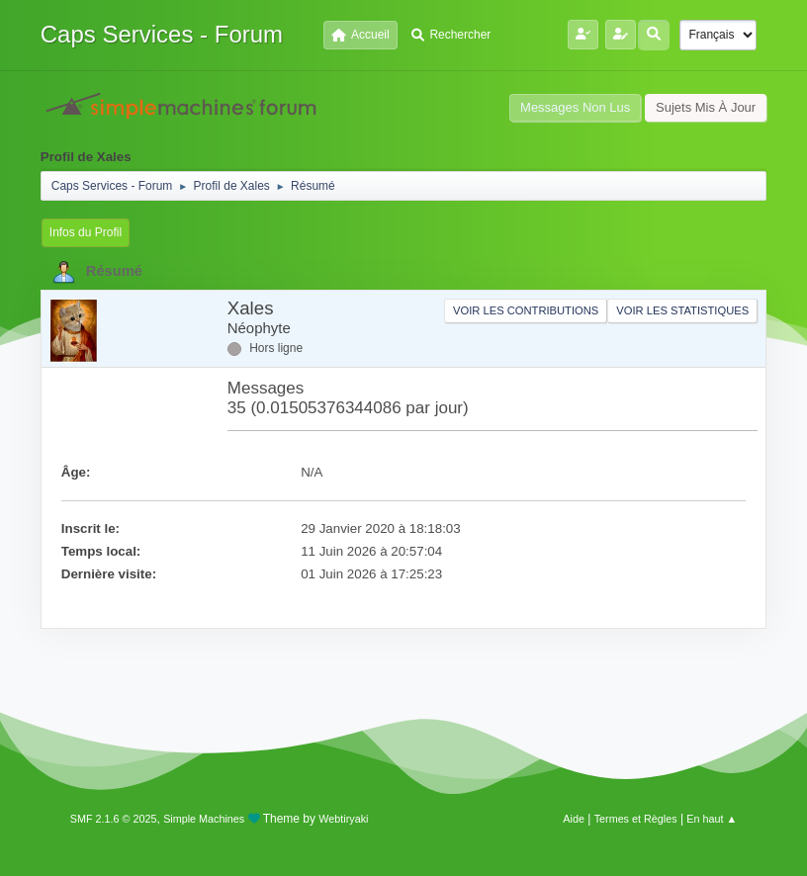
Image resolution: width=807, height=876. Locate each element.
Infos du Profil (85, 232)
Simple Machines (203, 819)
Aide (573, 819)
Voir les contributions (525, 310)
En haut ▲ (711, 819)
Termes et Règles (635, 819)
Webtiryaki (343, 819)
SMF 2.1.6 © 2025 (113, 819)
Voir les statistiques (682, 310)
